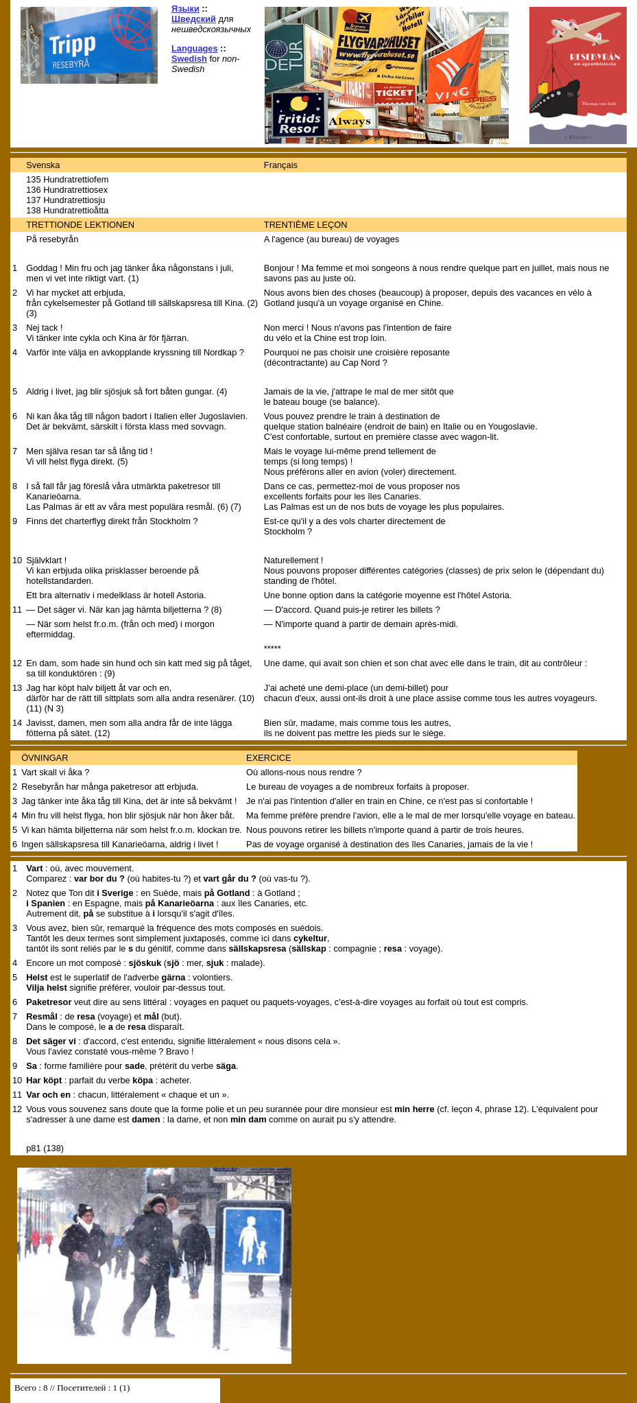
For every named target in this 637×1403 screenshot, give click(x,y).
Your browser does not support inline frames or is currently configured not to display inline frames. (115, 1390)
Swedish (189, 59)
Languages (194, 48)
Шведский (193, 19)
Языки (185, 8)
